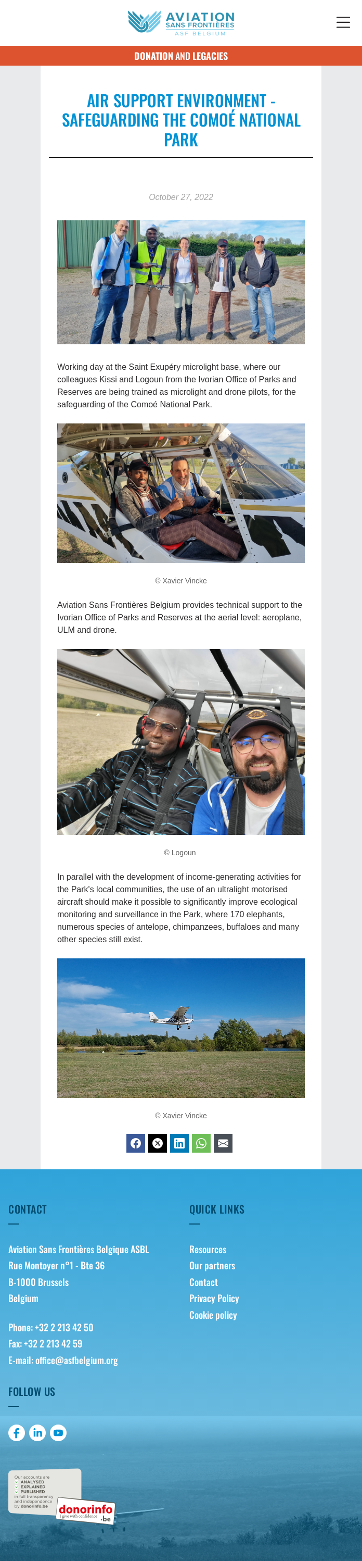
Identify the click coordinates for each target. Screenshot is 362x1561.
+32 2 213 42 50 (64, 1327)
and (181, 56)
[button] (343, 23)
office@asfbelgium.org (76, 1360)
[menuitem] (271, 1249)
